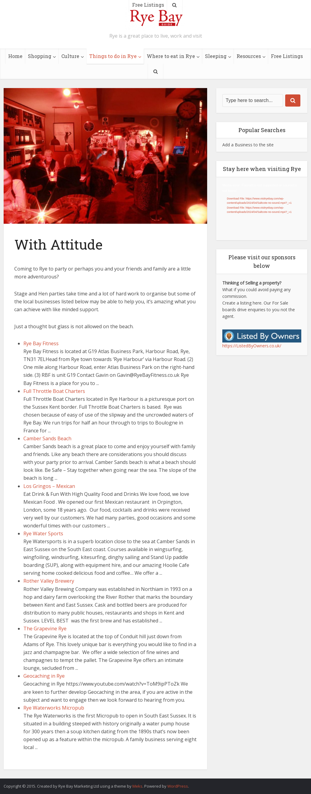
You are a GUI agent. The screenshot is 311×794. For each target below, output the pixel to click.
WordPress (177, 786)
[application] (261, 208)
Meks (137, 786)
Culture (70, 56)
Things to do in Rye (113, 56)
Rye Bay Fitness (41, 343)
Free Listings (287, 56)
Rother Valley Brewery (48, 581)
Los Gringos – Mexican (49, 486)
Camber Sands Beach (47, 438)
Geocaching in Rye (44, 676)
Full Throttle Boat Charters (54, 391)
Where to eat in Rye (171, 56)
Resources (249, 56)
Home (15, 56)
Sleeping (216, 56)
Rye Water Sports (43, 533)
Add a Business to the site (248, 145)
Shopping (39, 56)
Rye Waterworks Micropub (53, 707)
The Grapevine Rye (45, 628)
